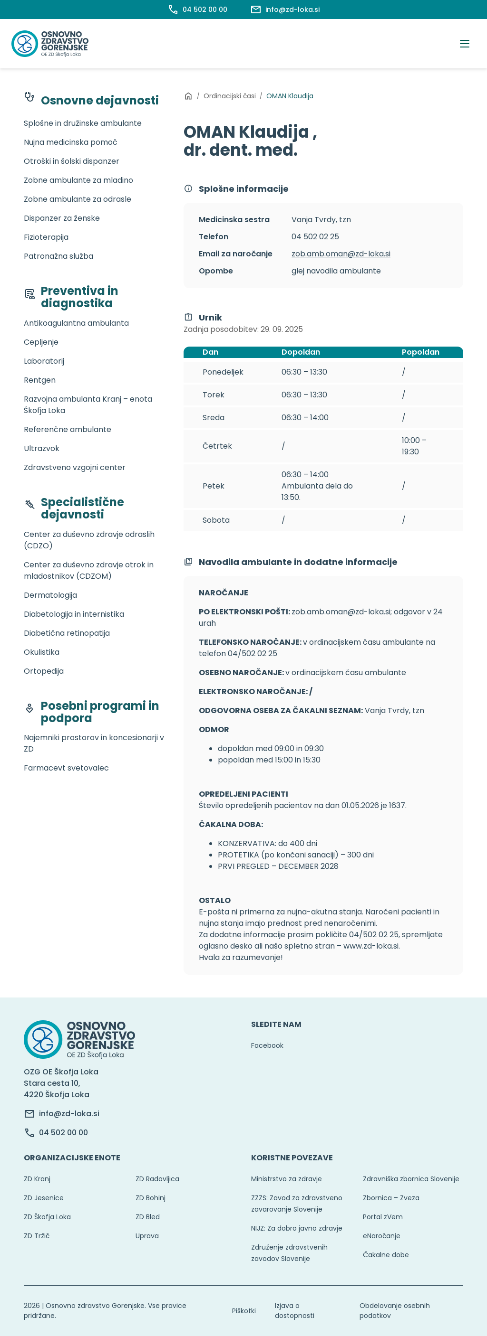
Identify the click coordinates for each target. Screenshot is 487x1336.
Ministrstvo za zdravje (286, 1179)
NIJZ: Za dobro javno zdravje (296, 1228)
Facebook (267, 1045)
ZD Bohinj (151, 1198)
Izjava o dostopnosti (294, 1310)
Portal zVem (383, 1217)
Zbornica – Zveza (391, 1198)
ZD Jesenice (44, 1198)
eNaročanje (381, 1236)
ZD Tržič (36, 1236)
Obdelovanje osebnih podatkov (395, 1310)
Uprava (147, 1236)
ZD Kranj (37, 1179)
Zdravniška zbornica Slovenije (411, 1179)
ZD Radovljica (157, 1179)
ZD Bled (148, 1217)
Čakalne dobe (386, 1255)
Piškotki (244, 1311)
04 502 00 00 (63, 1132)
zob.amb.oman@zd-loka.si (341, 253)
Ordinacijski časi (230, 96)
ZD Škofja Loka (47, 1217)
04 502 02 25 (315, 236)
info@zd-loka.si (69, 1113)
